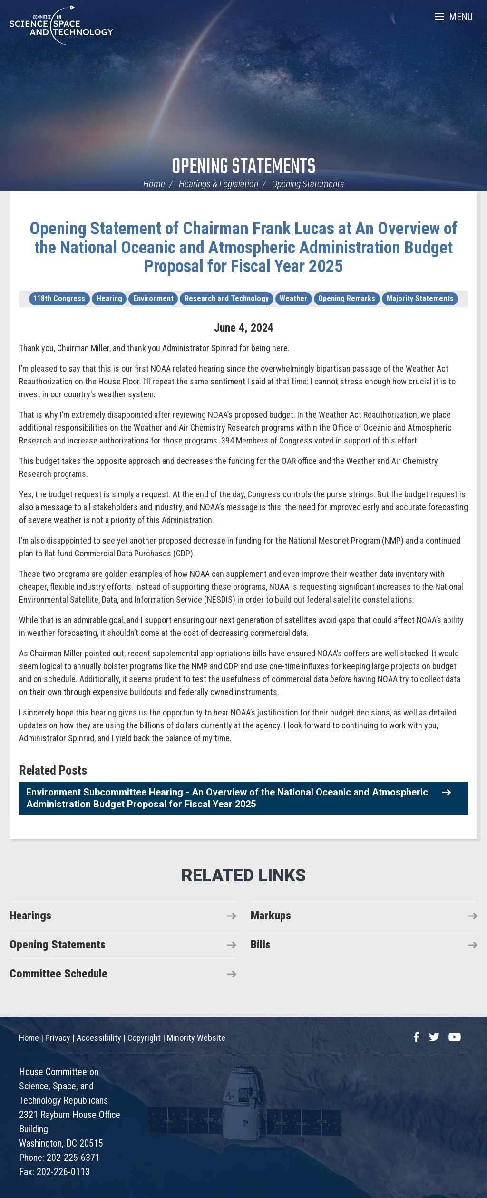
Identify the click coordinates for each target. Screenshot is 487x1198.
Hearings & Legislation (218, 184)
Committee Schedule (58, 973)
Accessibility (99, 1038)
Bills (261, 944)
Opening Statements (244, 167)
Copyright (144, 1038)
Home (154, 184)
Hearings (30, 915)
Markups (271, 915)
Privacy (57, 1038)
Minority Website (196, 1038)
